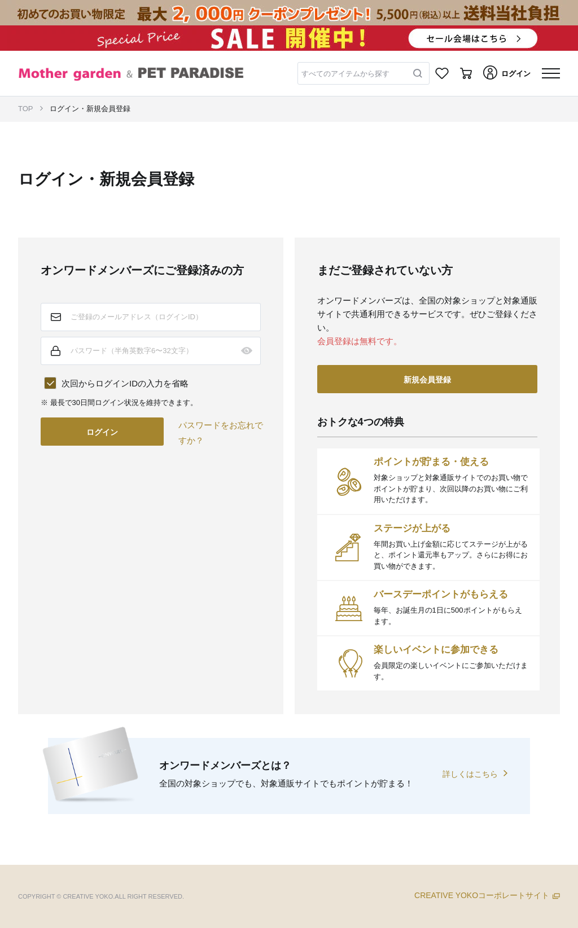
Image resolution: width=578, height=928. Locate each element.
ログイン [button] (102, 432)
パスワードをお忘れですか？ (220, 432)
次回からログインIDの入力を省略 (125, 383)
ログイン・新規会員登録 (90, 108)
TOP (25, 108)
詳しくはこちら (470, 774)
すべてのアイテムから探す (345, 73)
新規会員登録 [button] (427, 379)
